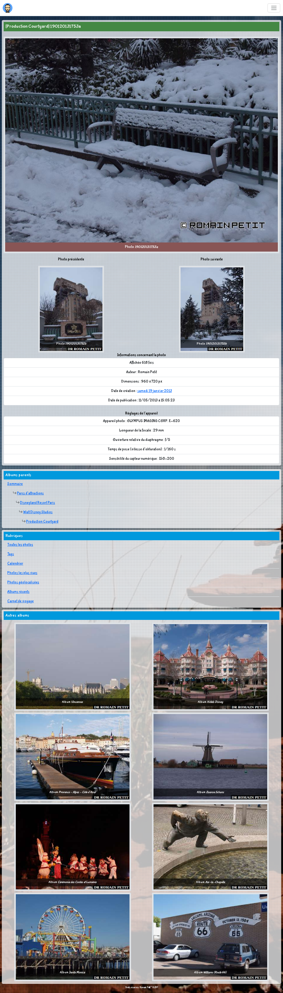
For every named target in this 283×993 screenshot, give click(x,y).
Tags (10, 554)
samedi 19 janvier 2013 (154, 391)
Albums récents (18, 592)
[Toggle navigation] (274, 8)
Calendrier (15, 564)
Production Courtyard (42, 522)
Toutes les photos (20, 545)
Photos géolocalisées (23, 582)
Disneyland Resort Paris (37, 503)
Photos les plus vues (22, 573)
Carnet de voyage (20, 601)
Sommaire (15, 484)
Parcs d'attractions (30, 493)
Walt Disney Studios (38, 512)
